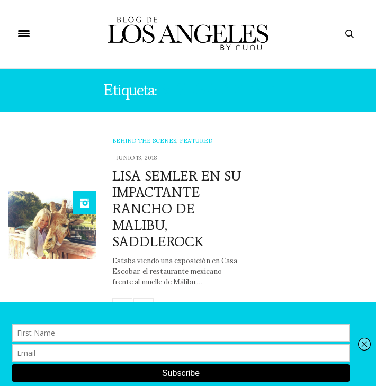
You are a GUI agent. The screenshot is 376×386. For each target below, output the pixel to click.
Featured (196, 141)
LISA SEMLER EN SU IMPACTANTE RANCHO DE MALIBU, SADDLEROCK (176, 208)
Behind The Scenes (144, 141)
